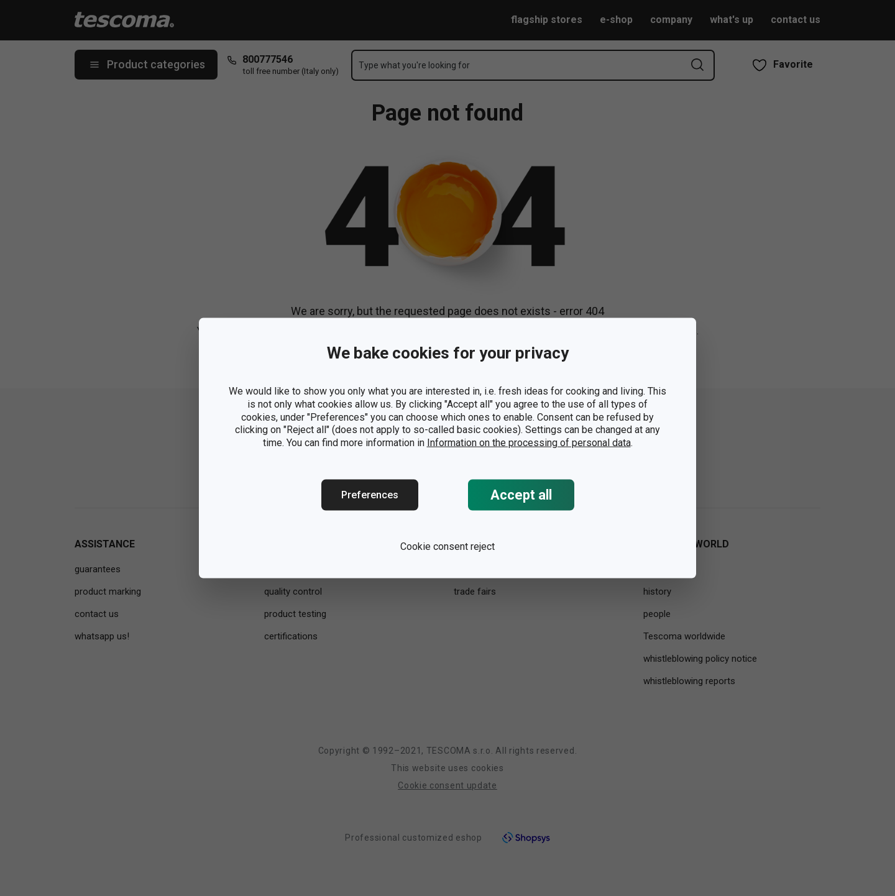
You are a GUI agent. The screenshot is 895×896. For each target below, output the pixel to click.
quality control (293, 591)
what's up (731, 19)
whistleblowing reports (689, 681)
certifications (291, 636)
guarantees (98, 569)
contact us (795, 19)
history (657, 591)
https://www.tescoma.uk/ (555, 346)
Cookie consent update (447, 785)
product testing (295, 613)
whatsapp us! (102, 636)
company (671, 19)
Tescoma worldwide (684, 636)
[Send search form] (697, 64)
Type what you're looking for (414, 65)
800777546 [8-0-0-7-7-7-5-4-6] (267, 59)
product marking (108, 591)
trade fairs (475, 591)
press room (478, 569)
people (657, 613)
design (277, 569)
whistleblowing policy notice (700, 658)
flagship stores (546, 19)
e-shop (616, 19)
